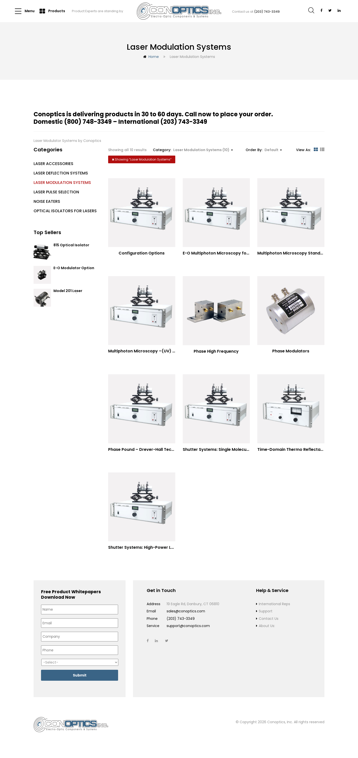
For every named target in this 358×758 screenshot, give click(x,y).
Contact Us (268, 624)
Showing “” (142, 159)
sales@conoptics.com (186, 616)
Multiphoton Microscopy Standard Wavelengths (306, 253)
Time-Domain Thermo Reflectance (292, 452)
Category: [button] (193, 149)
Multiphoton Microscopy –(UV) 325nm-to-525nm (158, 352)
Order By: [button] (264, 149)
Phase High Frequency (216, 353)
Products (52, 11)
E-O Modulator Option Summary (73, 270)
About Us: (267, 631)
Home (153, 56)
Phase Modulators (290, 352)
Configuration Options (142, 253)
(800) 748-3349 (88, 122)
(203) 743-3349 (267, 11)
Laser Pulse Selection (56, 192)
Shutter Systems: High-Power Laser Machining (155, 551)
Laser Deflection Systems (61, 173)
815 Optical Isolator (71, 245)
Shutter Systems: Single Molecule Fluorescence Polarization (243, 452)
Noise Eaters (47, 201)
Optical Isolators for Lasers (65, 211)
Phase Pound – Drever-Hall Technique (146, 452)
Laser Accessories (53, 164)
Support (265, 616)
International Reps (274, 609)
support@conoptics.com (188, 631)
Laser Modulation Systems (62, 182)
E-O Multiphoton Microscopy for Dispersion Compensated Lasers (249, 253)
